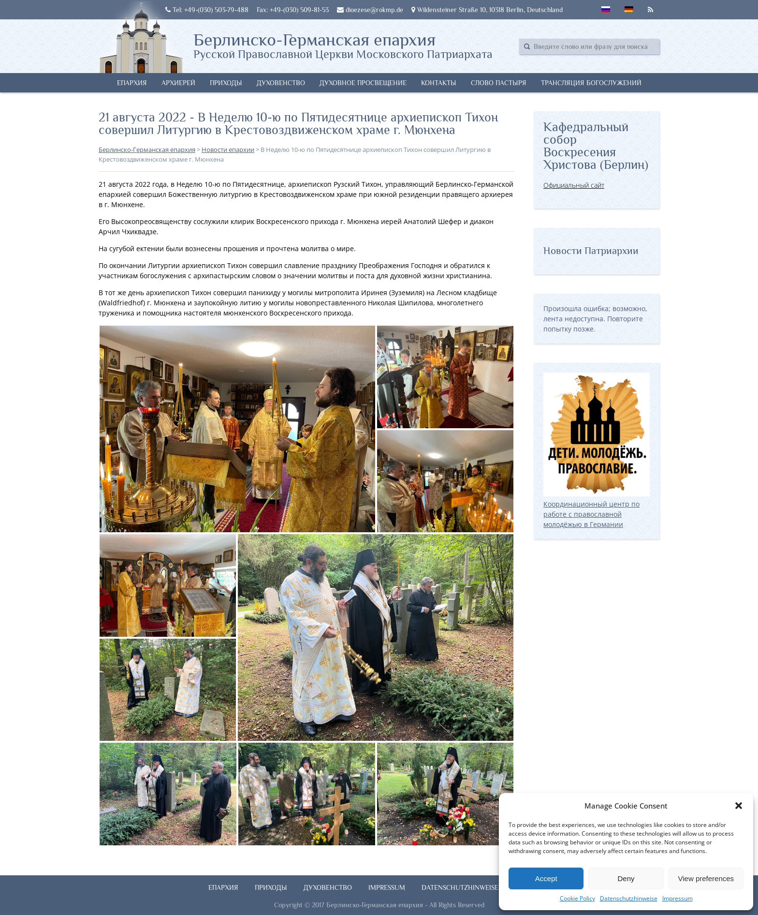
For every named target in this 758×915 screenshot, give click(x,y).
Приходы (226, 83)
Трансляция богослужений (591, 83)
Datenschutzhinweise (628, 898)
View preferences (706, 878)
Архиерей (178, 83)
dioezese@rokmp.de (370, 10)
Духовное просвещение (363, 83)
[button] (738, 805)
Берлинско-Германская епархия (343, 45)
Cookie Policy (577, 898)
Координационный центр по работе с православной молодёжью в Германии (596, 509)
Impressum (677, 898)
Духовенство (281, 83)
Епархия (132, 83)
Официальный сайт (573, 185)
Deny (625, 878)
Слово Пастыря (498, 83)
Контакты (438, 83)
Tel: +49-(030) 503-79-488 (206, 10)
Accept (546, 878)
